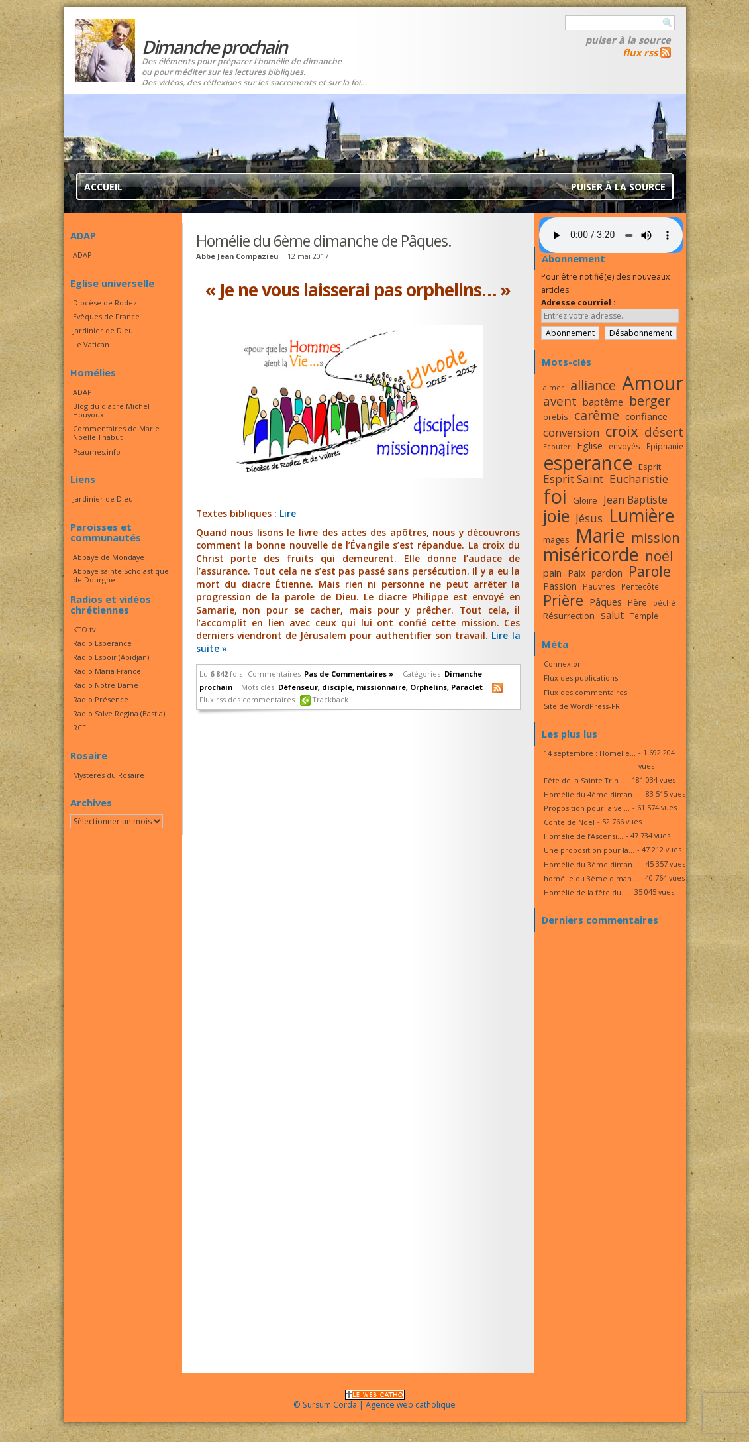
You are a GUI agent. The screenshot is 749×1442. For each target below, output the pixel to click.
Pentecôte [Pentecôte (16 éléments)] (640, 586)
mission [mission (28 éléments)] (655, 538)
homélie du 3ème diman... (591, 878)
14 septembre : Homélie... (590, 753)
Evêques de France (106, 316)
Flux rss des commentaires (247, 699)
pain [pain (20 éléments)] (552, 572)
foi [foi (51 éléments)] (555, 496)
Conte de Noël (569, 822)
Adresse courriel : (578, 302)
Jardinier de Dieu (103, 330)
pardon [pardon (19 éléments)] (607, 573)
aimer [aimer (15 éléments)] (553, 387)
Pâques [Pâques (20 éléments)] (605, 601)
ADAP (82, 255)
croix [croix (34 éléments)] (621, 431)
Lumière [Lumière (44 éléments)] (641, 515)
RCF (79, 727)
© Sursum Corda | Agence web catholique (374, 1400)
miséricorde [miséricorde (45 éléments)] (591, 554)
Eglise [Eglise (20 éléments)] (590, 445)
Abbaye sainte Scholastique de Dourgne (121, 575)
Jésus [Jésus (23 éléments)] (589, 518)
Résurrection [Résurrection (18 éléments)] (569, 616)
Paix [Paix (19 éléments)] (576, 573)
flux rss (640, 52)
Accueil (103, 186)
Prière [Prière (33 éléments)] (563, 600)
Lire (287, 513)
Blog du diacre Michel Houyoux (111, 410)
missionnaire (381, 687)
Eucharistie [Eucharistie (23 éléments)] (638, 478)
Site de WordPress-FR (582, 706)
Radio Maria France (107, 671)
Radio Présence (100, 699)
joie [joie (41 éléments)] (556, 515)
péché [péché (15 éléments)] (664, 603)
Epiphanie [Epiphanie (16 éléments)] (664, 446)
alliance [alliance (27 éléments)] (593, 385)
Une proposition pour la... (589, 850)
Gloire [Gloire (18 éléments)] (585, 500)
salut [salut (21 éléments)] (612, 615)
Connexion (563, 664)
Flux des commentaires (585, 692)
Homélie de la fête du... (585, 892)
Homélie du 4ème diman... (591, 794)
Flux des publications (581, 678)
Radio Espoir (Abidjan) (111, 657)
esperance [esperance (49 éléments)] (587, 462)
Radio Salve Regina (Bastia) (119, 713)
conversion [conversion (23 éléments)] (571, 432)
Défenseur (298, 687)
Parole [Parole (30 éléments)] (649, 571)
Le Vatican (91, 344)
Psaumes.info (97, 452)
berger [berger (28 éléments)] (649, 401)
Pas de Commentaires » (348, 674)
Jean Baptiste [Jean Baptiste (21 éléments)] (635, 499)
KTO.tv (84, 629)
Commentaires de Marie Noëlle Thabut (116, 432)
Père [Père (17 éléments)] (637, 602)
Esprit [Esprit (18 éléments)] (649, 466)
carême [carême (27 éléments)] (596, 415)
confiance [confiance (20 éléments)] (646, 416)
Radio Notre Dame (105, 685)
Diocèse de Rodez (105, 302)
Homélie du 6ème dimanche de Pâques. (324, 240)
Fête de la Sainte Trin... (584, 780)
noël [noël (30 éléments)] (659, 556)
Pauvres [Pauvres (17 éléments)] (599, 586)
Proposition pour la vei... (587, 808)
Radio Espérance (102, 643)
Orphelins (428, 687)
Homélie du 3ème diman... (591, 864)
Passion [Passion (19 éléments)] (560, 586)
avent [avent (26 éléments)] (560, 400)
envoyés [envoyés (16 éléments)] (624, 446)
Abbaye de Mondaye (108, 557)
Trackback (330, 699)
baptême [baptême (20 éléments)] (603, 401)
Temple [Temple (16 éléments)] (644, 615)
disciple (337, 687)
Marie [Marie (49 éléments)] (600, 535)
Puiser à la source (628, 39)
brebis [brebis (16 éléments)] (555, 417)
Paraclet (467, 687)
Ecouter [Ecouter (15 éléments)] (557, 446)
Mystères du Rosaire (108, 775)
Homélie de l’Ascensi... (583, 836)
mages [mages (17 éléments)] (556, 539)
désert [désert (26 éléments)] (663, 431)
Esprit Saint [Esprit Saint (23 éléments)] (573, 478)
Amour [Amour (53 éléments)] (653, 383)
